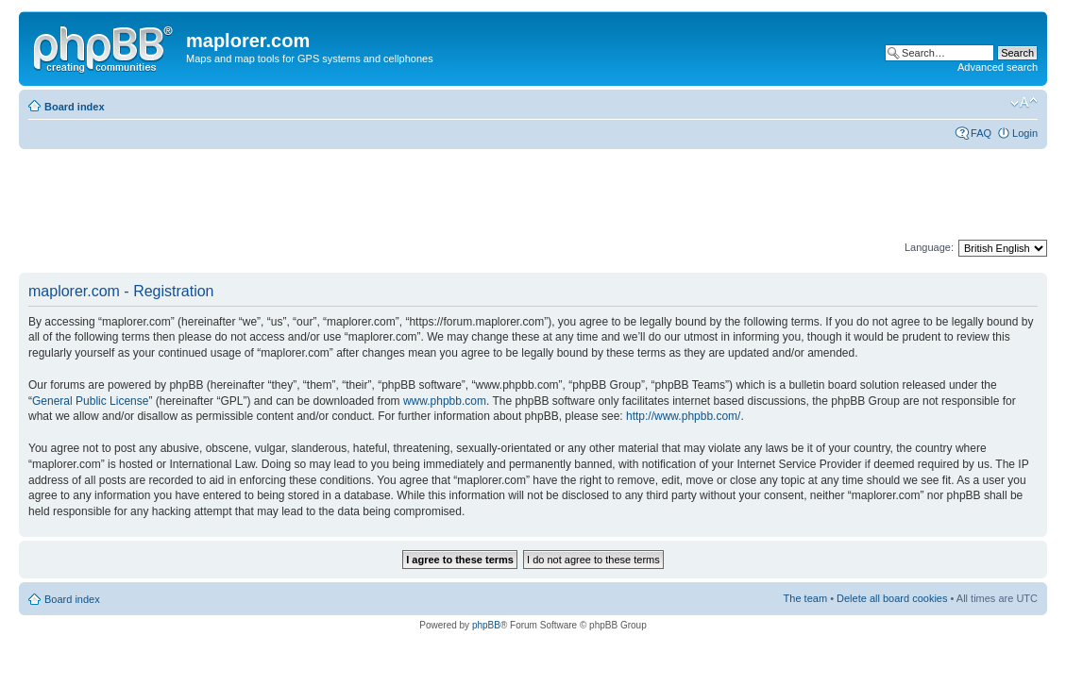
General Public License (90, 401)
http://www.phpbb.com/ (683, 416)
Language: (929, 247)
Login (1025, 133)
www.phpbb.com (444, 401)
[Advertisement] (362, 195)
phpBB (486, 625)
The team (805, 598)
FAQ (981, 133)
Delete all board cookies (892, 598)
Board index (74, 106)
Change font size (1024, 102)
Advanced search (997, 67)
